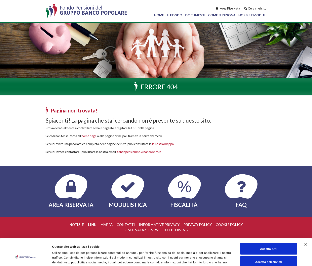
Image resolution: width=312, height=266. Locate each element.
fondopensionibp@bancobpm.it (139, 152)
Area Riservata (230, 8)
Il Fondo (174, 15)
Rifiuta (268, 253)
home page (89, 136)
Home (159, 15)
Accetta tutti (268, 227)
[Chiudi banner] (305, 222)
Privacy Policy (119, 245)
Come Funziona (221, 15)
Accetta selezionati (268, 240)
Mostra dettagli (209, 258)
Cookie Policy (144, 245)
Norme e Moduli (252, 15)
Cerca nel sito (257, 8)
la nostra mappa (163, 144)
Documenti (195, 15)
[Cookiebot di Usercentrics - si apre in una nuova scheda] (25, 258)
